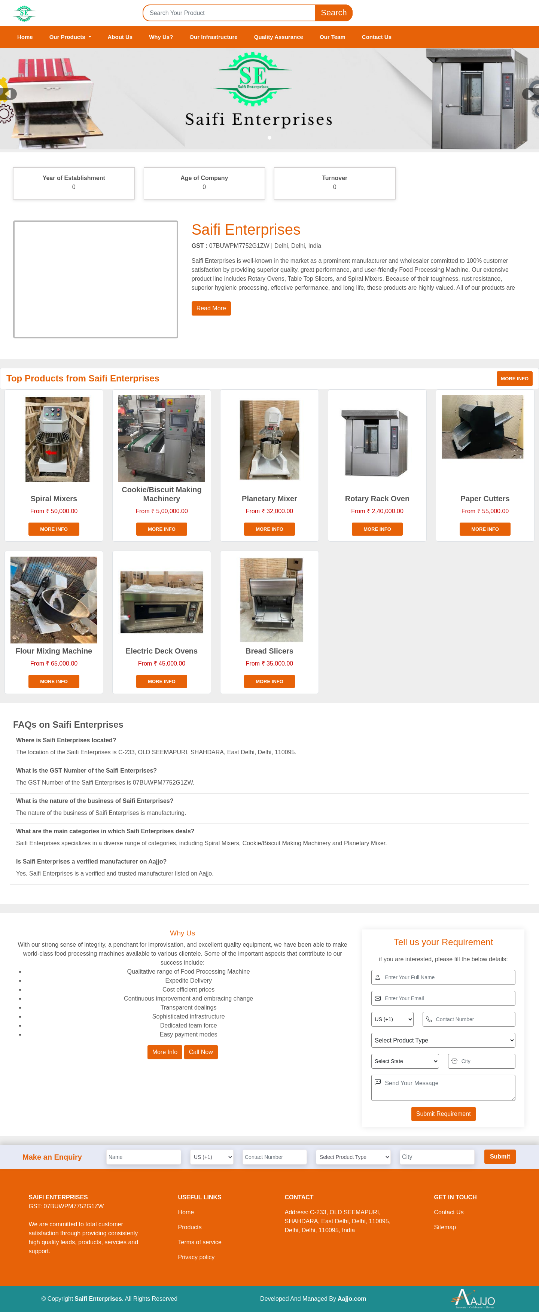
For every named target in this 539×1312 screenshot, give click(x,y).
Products (190, 1227)
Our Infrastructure (213, 37)
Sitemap (445, 1227)
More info (515, 378)
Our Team (332, 37)
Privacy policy (196, 1257)
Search (334, 13)
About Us (120, 37)
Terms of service (200, 1242)
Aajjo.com (352, 1299)
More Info (165, 1052)
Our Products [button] (68, 37)
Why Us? (161, 37)
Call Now (201, 1052)
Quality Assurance (278, 37)
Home (25, 37)
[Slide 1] (269, 137)
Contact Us (377, 37)
